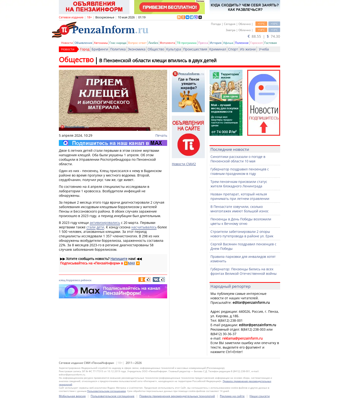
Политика (118, 49)
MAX (131, 263)
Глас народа (117, 43)
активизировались (105, 222)
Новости (67, 43)
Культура (173, 49)
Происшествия (195, 49)
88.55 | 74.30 (264, 36)
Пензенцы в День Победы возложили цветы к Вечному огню (240, 221)
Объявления (83, 43)
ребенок (86, 280)
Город (84, 49)
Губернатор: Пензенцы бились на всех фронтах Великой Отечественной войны (243, 271)
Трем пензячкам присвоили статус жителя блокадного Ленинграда (238, 183)
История (216, 43)
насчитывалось (144, 227)
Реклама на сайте (232, 396)
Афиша (228, 43)
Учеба (264, 49)
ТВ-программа (187, 43)
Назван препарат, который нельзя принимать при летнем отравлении (239, 196)
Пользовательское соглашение (112, 396)
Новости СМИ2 (184, 164)
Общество (156, 49)
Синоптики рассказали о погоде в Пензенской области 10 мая (237, 158)
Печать (161, 135)
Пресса (203, 43)
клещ (62, 280)
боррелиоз (73, 280)
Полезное (242, 43)
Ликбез (153, 43)
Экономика (136, 49)
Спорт (233, 49)
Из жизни (248, 49)
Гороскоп (256, 43)
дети (100, 227)
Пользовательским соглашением (106, 391)
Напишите (118, 258)
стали (91, 227)
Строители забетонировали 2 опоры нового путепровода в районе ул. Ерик (241, 233)
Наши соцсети (260, 396)
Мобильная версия (72, 396)
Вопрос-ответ (137, 43)
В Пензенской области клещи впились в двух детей (158, 60)
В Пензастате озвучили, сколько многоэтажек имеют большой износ (239, 208)
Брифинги (100, 49)
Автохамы (101, 43)
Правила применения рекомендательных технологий (177, 396)
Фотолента (167, 43)
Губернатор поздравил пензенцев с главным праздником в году (239, 171)
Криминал (217, 49)
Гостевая (270, 43)
